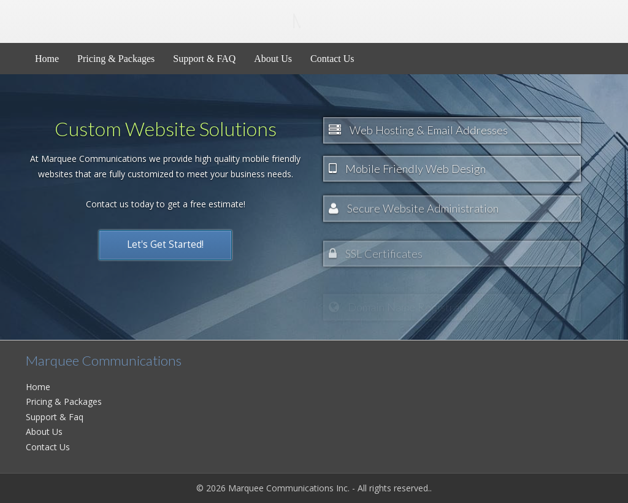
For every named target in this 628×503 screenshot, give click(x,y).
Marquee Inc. (163, 21)
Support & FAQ (204, 58)
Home (47, 58)
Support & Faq (54, 417)
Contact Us (332, 58)
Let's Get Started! (165, 237)
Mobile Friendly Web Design (407, 172)
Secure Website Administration (414, 221)
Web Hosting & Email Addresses (418, 130)
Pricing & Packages (116, 58)
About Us (273, 58)
